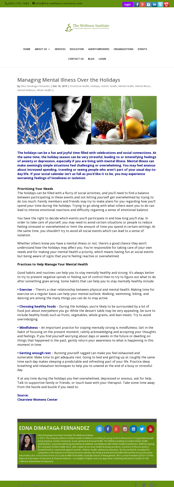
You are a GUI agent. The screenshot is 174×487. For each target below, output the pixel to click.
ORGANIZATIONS (123, 49)
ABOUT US (41, 49)
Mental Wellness (26, 90)
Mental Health (126, 86)
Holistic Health (109, 86)
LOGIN (102, 59)
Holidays (95, 86)
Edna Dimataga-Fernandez (35, 86)
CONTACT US (76, 59)
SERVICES (60, 49)
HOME (26, 49)
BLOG (91, 59)
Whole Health (44, 90)
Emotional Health (79, 86)
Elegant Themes (42, 482)
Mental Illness (142, 86)
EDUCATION (77, 49)
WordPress (75, 482)
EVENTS (142, 49)
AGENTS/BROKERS (98, 49)
